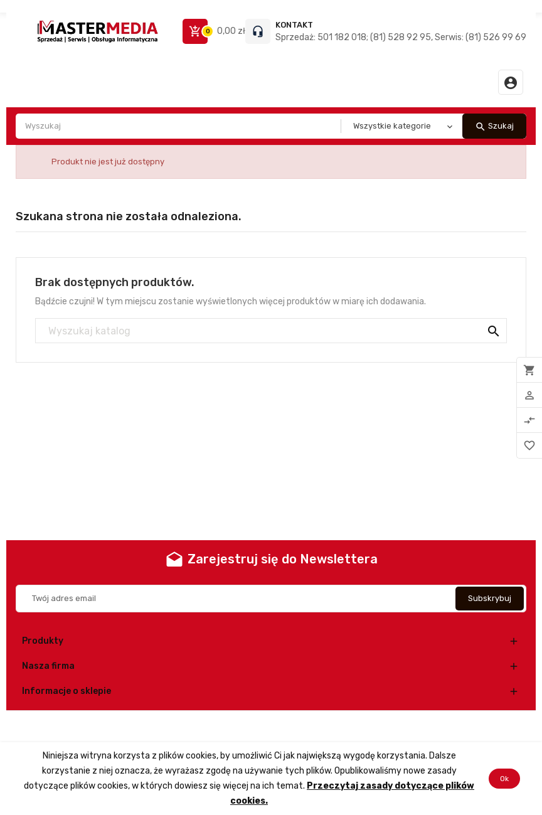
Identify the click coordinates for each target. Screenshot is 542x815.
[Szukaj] (271, 331)
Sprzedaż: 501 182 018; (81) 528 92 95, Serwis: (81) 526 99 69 (400, 37)
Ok (504, 778)
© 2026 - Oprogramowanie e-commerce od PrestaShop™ (271, 726)
